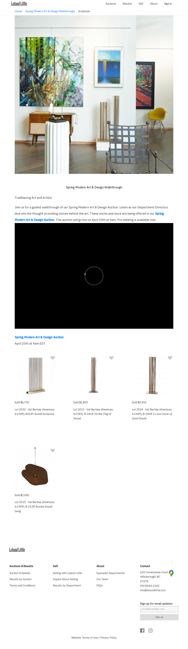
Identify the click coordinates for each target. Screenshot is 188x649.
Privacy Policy (108, 637)
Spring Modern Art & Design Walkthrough (50, 11)
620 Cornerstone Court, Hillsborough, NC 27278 (154, 577)
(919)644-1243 (149, 585)
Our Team (102, 579)
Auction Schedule (19, 573)
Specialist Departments (110, 573)
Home (18, 11)
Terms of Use (90, 637)
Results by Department (67, 585)
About (153, 3)
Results (127, 3)
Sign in (168, 3)
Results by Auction (20, 579)
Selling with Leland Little (67, 573)
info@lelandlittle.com (153, 590)
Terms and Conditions (22, 585)
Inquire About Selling (65, 579)
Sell (141, 3)
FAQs (99, 585)
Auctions (111, 3)
